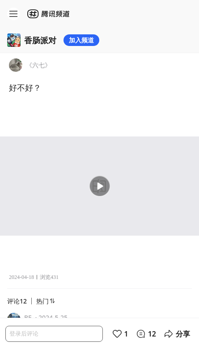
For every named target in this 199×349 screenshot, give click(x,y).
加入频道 (81, 40)
